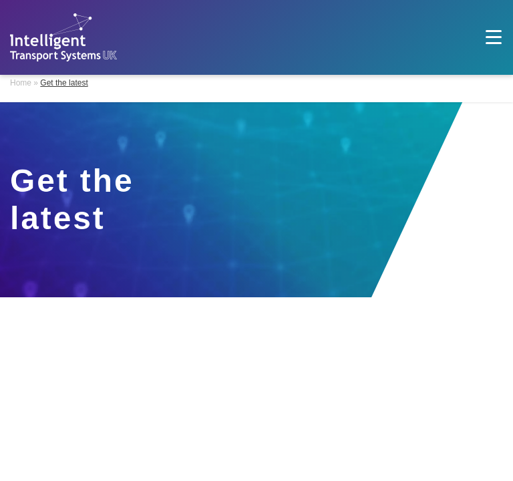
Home (20, 83)
